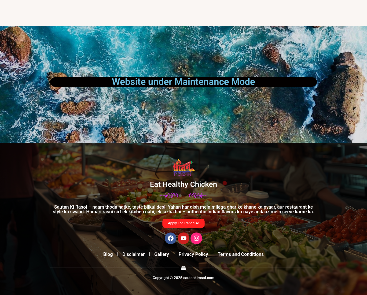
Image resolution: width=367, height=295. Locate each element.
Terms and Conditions (241, 254)
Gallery (161, 254)
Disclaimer (133, 254)
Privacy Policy (193, 254)
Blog (108, 254)
